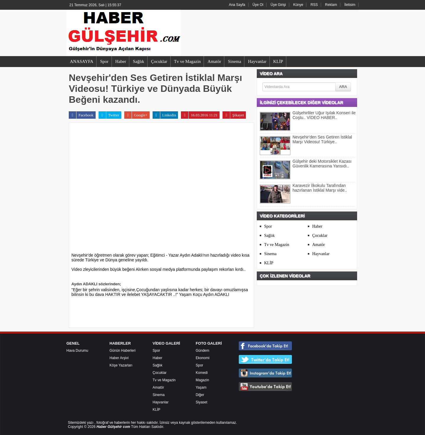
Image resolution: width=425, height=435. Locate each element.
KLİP (278, 61)
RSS (314, 5)
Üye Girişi (278, 5)
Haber (120, 61)
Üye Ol (257, 5)
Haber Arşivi (119, 358)
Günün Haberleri (122, 350)
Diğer (200, 395)
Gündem (202, 350)
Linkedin (164, 115)
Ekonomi (203, 358)
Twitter (109, 115)
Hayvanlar (257, 61)
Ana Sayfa (237, 5)
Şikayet (233, 115)
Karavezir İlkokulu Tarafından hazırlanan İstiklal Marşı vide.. (319, 188)
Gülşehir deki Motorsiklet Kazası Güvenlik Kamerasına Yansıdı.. (322, 163)
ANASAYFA (81, 61)
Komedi (202, 373)
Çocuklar (159, 61)
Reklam (331, 5)
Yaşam (201, 387)
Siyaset (201, 402)
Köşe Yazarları (121, 365)
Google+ (136, 115)
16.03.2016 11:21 (199, 115)
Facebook (81, 115)
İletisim (349, 5)
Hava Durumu (77, 350)
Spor (104, 61)
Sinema (234, 61)
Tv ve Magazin (187, 61)
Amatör (214, 61)
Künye (298, 5)
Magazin (202, 380)
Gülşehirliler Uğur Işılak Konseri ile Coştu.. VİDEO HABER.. (324, 115)
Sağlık (138, 61)
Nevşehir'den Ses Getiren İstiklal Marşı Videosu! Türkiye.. (322, 139)
